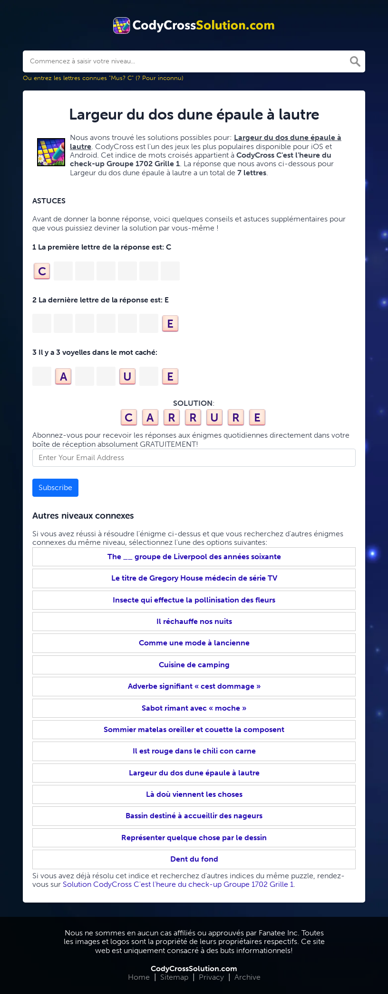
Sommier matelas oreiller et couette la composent (194, 729)
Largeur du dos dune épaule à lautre (194, 772)
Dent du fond (194, 858)
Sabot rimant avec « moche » (194, 708)
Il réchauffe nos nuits (194, 621)
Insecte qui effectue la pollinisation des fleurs (194, 599)
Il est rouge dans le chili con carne (194, 750)
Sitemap (174, 977)
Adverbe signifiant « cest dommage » (194, 686)
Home (139, 977)
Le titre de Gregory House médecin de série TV (194, 577)
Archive (247, 977)
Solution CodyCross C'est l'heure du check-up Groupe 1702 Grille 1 (178, 884)
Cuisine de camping (194, 664)
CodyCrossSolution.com (194, 968)
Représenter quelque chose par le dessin (194, 837)
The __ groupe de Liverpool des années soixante (194, 556)
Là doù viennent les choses (194, 794)
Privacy (211, 977)
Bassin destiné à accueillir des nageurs (194, 815)
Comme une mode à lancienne (194, 642)
